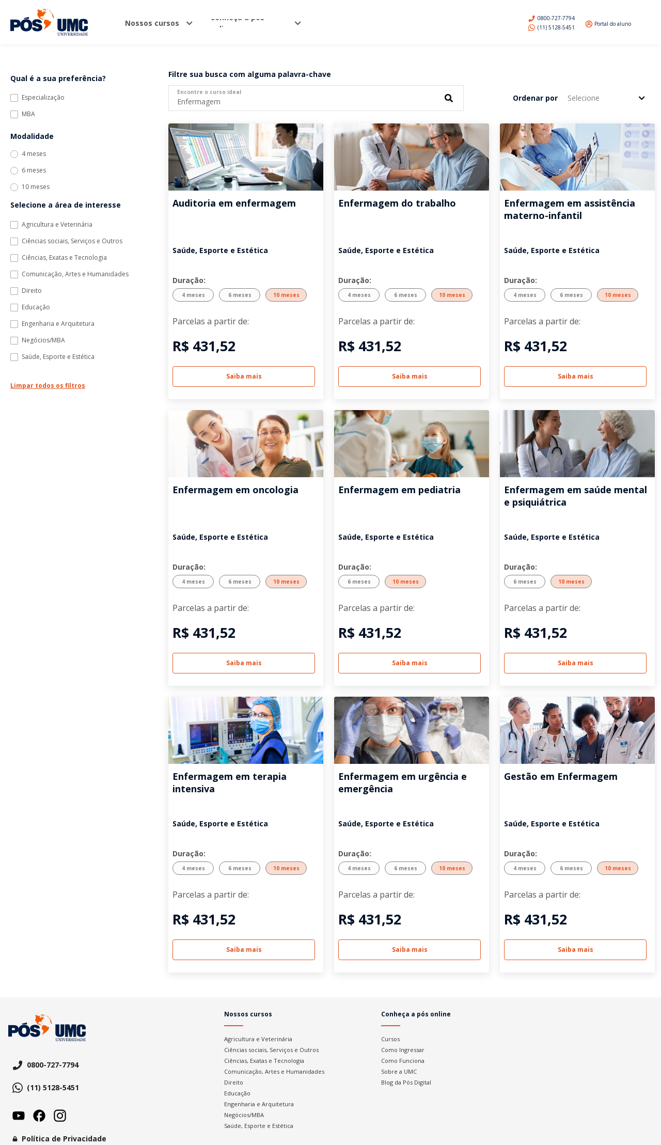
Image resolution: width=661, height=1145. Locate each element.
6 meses (34, 170)
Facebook (39, 1115)
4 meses (34, 154)
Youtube (18, 1115)
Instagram (60, 1115)
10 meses (36, 187)
